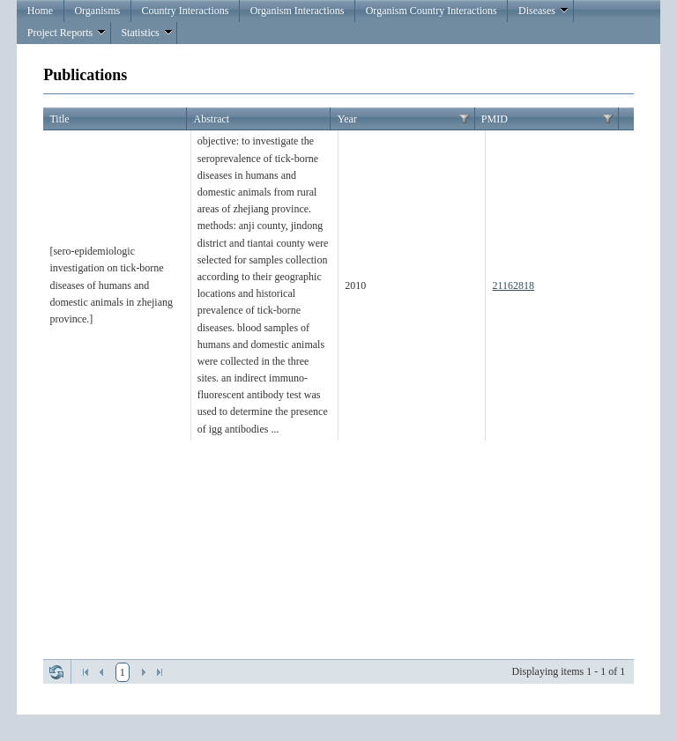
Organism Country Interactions (431, 10)
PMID (494, 119)
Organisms (97, 10)
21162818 (514, 285)
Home (40, 10)
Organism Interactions (297, 10)
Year (347, 119)
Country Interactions (184, 10)
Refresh (56, 672)
